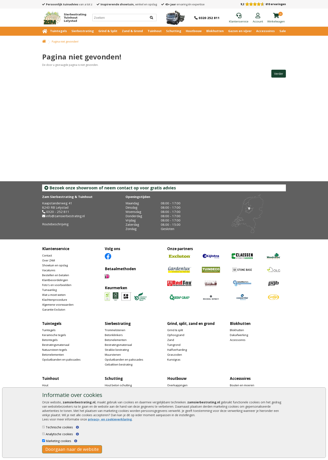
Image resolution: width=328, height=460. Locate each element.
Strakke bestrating (117, 350)
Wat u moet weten (54, 295)
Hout (45, 385)
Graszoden (174, 355)
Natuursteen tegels (54, 350)
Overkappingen (177, 385)
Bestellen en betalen (55, 275)
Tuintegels (58, 31)
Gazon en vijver (240, 31)
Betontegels (50, 340)
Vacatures (48, 270)
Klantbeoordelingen (55, 280)
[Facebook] (108, 256)
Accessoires (265, 31)
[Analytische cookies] (43, 433)
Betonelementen (53, 355)
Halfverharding (177, 350)
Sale (282, 31)
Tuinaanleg (49, 290)
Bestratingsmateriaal (55, 345)
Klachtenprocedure (54, 300)
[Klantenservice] (238, 18)
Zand (170, 340)
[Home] (63, 17)
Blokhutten (215, 31)
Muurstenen (113, 355)
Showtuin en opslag (55, 265)
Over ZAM (48, 260)
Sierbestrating (82, 31)
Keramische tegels (54, 335)
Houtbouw (194, 31)
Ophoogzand (175, 335)
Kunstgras (173, 359)
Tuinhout (155, 31)
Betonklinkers (114, 335)
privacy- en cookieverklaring (110, 419)
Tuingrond (173, 345)
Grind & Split (107, 31)
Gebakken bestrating (118, 364)
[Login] (258, 18)
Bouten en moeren (242, 385)
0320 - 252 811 (57, 211)
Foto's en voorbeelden (56, 285)
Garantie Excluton (53, 309)
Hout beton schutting (118, 385)
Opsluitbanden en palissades (61, 359)
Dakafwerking (239, 335)
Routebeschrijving (55, 224)
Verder (278, 74)
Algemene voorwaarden (58, 305)
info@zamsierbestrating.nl (65, 216)
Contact (47, 255)
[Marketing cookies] (43, 440)
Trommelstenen (115, 330)
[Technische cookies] (43, 427)
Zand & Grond (132, 31)
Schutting (173, 31)
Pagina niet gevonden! (65, 41)
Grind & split (175, 330)
